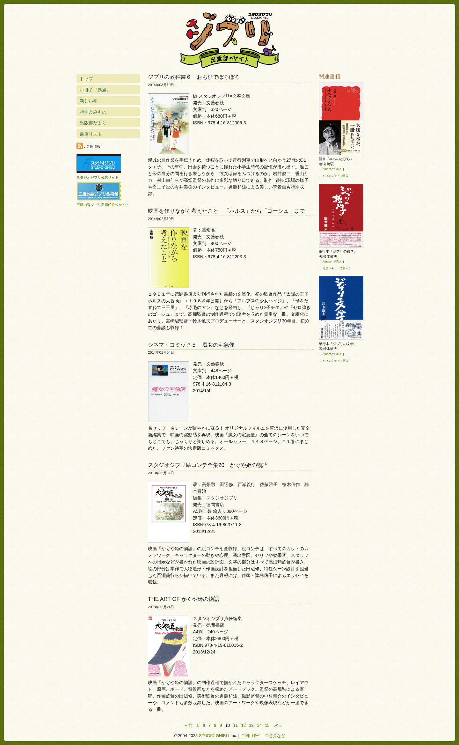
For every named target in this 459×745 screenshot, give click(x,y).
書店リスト (91, 133)
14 (259, 725)
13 (251, 725)
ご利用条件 (251, 735)
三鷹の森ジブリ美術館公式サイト (102, 205)
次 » (278, 725)
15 (267, 725)
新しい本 (89, 100)
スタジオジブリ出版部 (229, 39)
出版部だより (93, 122)
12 (243, 725)
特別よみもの (93, 111)
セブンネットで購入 (335, 175)
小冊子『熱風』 (95, 89)
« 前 (189, 725)
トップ (86, 78)
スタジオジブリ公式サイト (97, 177)
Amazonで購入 (332, 169)
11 (235, 725)
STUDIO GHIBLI (214, 735)
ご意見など (275, 735)
